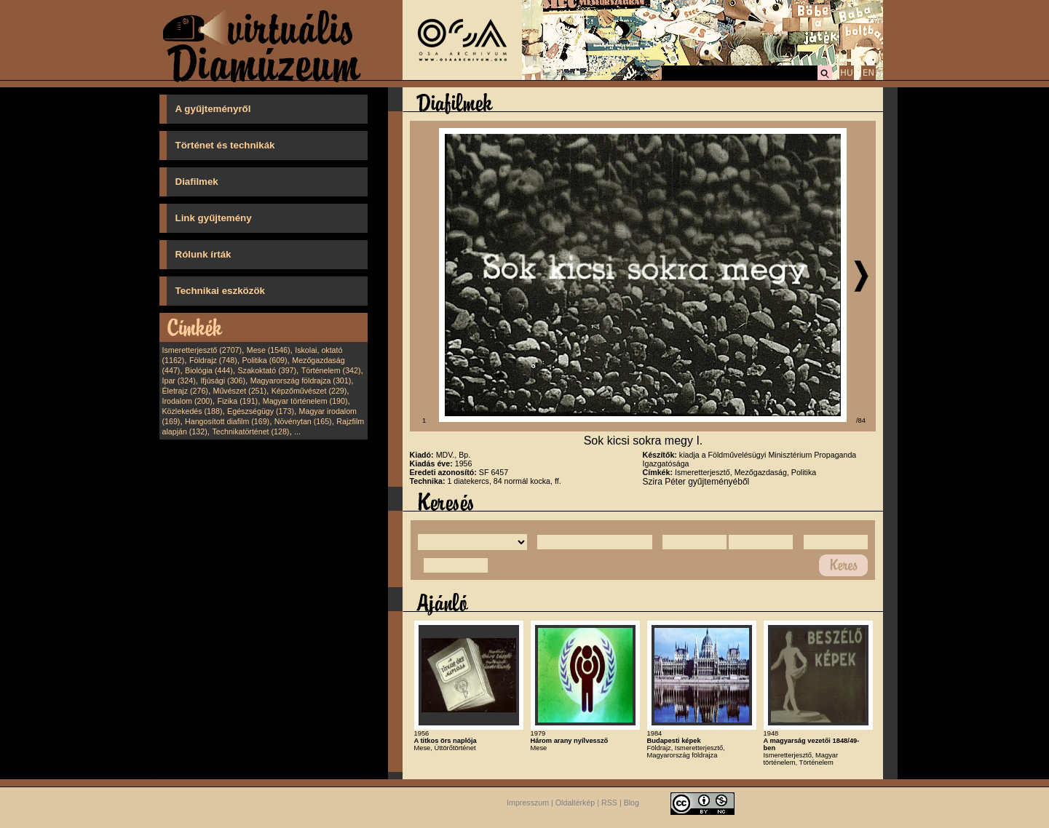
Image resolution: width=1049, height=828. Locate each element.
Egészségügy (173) (260, 411)
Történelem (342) (331, 370)
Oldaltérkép (575, 802)
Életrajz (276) (185, 390)
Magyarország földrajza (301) (301, 380)
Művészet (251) (239, 390)
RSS (609, 802)
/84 (861, 420)
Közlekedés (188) (192, 411)
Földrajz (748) (213, 360)
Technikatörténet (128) (250, 431)
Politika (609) (264, 360)
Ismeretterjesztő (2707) (202, 350)
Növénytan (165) (303, 421)
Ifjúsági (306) (222, 380)
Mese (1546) (268, 350)
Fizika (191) (237, 401)
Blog (631, 802)
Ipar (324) (179, 380)
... (297, 431)
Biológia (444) (209, 370)
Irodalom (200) (187, 401)
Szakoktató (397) (267, 370)
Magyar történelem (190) (305, 401)
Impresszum (528, 802)
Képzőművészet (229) (309, 390)
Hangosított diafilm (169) (227, 421)
